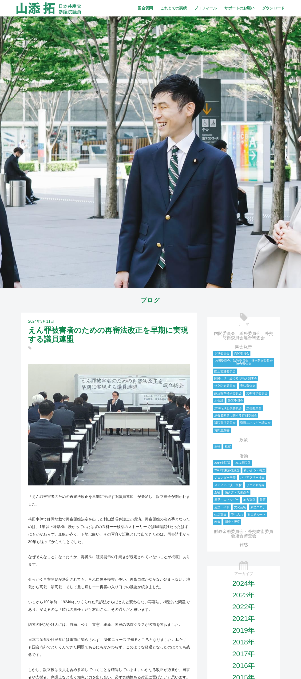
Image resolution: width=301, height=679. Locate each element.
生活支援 (220, 514)
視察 (228, 446)
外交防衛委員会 (225, 386)
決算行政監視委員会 (228, 408)
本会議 (218, 400)
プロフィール (205, 8)
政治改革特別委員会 (228, 393)
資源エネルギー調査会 (255, 423)
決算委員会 (235, 400)
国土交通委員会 (225, 371)
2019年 (243, 630)
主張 (217, 446)
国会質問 (145, 8)
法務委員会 (253, 408)
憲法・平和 (222, 507)
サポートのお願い (239, 8)
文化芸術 (240, 507)
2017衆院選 (242, 463)
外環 (263, 499)
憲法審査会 (247, 386)
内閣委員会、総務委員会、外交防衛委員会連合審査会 (243, 335)
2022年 (243, 607)
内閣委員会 (241, 353)
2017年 (243, 654)
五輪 (217, 492)
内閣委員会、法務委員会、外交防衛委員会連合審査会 (244, 362)
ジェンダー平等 (225, 477)
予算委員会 (222, 353)
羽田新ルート (256, 514)
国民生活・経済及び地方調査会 (235, 378)
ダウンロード (273, 8)
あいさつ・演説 (254, 470)
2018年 (243, 642)
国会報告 (243, 346)
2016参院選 (222, 463)
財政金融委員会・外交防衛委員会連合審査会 (243, 533)
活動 (243, 456)
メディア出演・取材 (228, 485)
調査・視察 (232, 522)
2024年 (243, 583)
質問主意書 (222, 430)
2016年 (243, 665)
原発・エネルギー (226, 499)
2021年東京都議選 (226, 470)
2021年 (243, 618)
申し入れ (237, 514)
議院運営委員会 (225, 423)
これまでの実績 (173, 8)
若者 (217, 522)
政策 (243, 439)
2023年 (243, 595)
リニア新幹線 (255, 485)
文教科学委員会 (257, 393)
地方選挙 (249, 499)
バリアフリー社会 (252, 477)
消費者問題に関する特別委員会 (235, 415)
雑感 (243, 544)
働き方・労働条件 (237, 492)
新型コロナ (258, 507)
